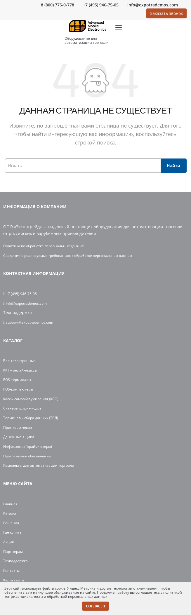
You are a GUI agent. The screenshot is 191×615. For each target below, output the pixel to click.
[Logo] (88, 27)
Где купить (12, 532)
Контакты (11, 570)
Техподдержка (15, 560)
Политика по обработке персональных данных (43, 245)
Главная (10, 503)
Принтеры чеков (17, 427)
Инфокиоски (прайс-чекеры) (27, 446)
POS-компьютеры (18, 389)
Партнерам (13, 551)
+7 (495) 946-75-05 (101, 5)
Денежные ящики (18, 436)
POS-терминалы (17, 379)
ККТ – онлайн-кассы (20, 370)
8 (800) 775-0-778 (57, 5)
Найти (173, 165)
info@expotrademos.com (152, 5)
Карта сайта (13, 580)
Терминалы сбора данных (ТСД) (30, 417)
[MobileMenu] (118, 27)
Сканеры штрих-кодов (22, 408)
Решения (11, 522)
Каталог (12, 340)
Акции (8, 541)
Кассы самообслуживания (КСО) (30, 398)
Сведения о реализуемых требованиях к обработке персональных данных (67, 255)
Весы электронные (19, 360)
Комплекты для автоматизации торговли (38, 465)
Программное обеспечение (27, 456)
